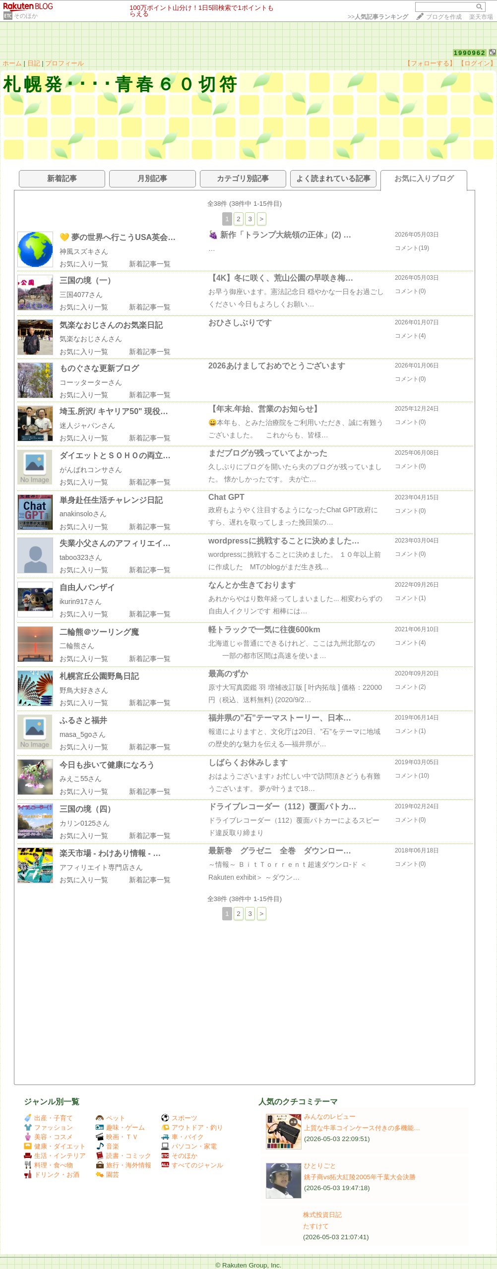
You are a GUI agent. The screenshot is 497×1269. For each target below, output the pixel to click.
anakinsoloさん (83, 514)
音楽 (107, 1146)
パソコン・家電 (189, 1146)
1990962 (470, 53)
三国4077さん (81, 295)
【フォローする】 (430, 63)
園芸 (107, 1174)
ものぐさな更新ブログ (99, 368)
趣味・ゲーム (120, 1127)
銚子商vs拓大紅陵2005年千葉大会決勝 (360, 1177)
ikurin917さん (81, 601)
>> (378, 16)
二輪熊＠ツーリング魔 (99, 632)
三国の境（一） (87, 280)
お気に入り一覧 (84, 264)
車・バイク (182, 1137)
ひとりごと (320, 1165)
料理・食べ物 (48, 1165)
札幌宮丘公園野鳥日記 (99, 676)
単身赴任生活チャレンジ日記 (111, 500)
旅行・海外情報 (123, 1165)
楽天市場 (481, 16)
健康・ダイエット (55, 1146)
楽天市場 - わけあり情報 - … (110, 853)
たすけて (316, 1226)
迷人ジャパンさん (87, 425)
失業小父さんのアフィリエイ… (115, 543)
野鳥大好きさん (84, 690)
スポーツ (179, 1118)
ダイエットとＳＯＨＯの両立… (115, 455)
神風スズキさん (84, 251)
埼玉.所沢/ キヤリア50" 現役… (114, 411)
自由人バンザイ (87, 587)
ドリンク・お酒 (51, 1174)
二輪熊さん (77, 646)
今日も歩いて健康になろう (107, 765)
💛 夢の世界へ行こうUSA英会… (118, 237)
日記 (33, 63)
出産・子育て (48, 1118)
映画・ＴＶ (117, 1137)
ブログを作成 (444, 16)
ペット (110, 1118)
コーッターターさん (91, 382)
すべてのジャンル (192, 1165)
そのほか (26, 15)
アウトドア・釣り (192, 1127)
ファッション (48, 1127)
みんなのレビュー (330, 1116)
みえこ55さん (81, 779)
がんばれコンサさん (91, 470)
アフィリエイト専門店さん (101, 867)
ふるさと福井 (83, 720)
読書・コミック (123, 1155)
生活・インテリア (55, 1155)
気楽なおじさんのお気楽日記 (111, 325)
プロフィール (64, 63)
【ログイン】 (477, 63)
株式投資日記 (322, 1214)
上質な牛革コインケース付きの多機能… (362, 1128)
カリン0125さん (85, 823)
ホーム (12, 63)
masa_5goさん (83, 734)
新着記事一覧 (150, 264)
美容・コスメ (48, 1137)
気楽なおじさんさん (91, 339)
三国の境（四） (87, 809)
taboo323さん (81, 557)
